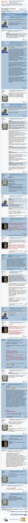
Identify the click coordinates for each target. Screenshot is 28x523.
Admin (3, 218)
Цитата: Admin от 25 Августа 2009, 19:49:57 (15, 310)
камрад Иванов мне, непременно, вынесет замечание (16, 272)
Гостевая (6, 9)
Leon (3, 90)
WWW (2, 28)
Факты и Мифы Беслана (5, 8)
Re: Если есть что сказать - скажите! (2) (18, 16)
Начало (8, 3)
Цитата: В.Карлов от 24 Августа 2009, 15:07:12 (16, 44)
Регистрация (19, 3)
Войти (16, 3)
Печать (26, 11)
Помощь (10, 3)
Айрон (3, 16)
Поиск (13, 3)
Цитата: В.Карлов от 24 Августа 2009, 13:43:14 (16, 19)
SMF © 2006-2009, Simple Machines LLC (14, 519)
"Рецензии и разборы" (6, 5)
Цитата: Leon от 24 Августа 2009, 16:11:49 (15, 198)
